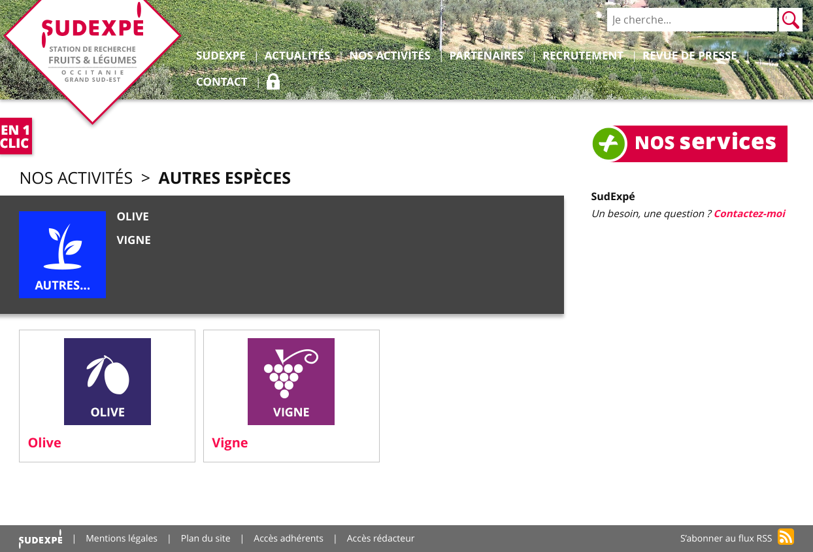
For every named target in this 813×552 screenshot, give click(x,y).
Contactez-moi (749, 213)
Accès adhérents (289, 538)
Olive (132, 216)
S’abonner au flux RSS (726, 538)
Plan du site (206, 538)
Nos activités (76, 178)
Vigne (133, 240)
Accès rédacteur (381, 538)
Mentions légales (122, 538)
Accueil (40, 538)
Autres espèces (224, 177)
